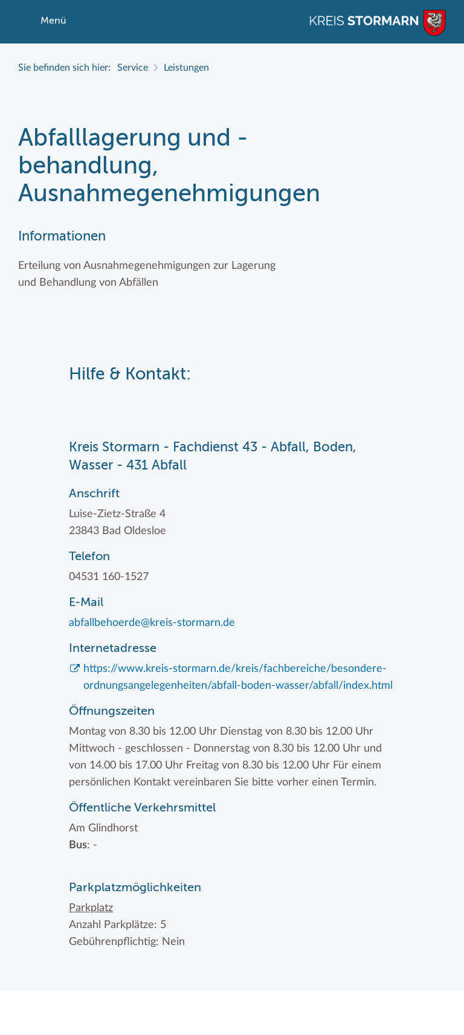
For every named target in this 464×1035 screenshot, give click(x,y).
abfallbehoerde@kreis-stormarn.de (152, 622)
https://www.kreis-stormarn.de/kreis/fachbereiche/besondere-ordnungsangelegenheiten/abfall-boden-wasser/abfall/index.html (238, 677)
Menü (53, 21)
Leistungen (186, 68)
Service (132, 68)
